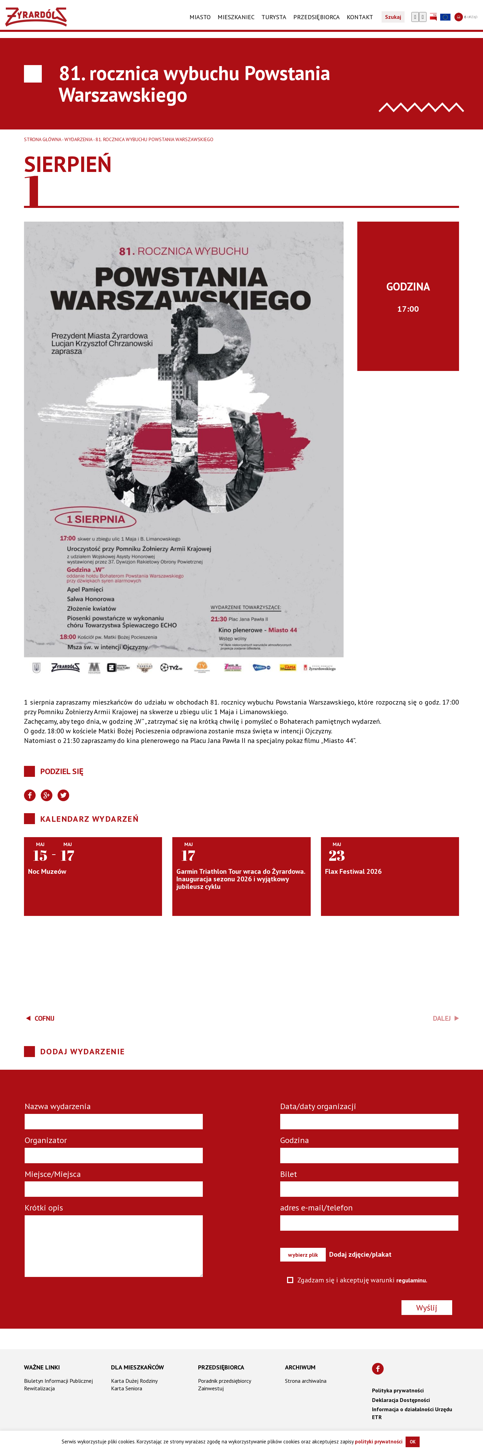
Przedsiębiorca (221, 1367)
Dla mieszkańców (137, 1367)
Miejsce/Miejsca (53, 1174)
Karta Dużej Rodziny (134, 1380)
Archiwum (300, 1367)
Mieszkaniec (236, 23)
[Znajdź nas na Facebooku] (378, 1369)
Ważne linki (42, 1367)
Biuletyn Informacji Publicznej (58, 1380)
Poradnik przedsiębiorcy (224, 1380)
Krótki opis (44, 1207)
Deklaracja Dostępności (401, 1399)
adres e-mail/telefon (316, 1207)
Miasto (200, 23)
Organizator (46, 1140)
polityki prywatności (378, 1441)
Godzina (294, 1140)
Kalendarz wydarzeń (89, 819)
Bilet (288, 1174)
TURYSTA (273, 23)
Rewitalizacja (39, 1388)
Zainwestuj (211, 1388)
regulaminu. (414, 1280)
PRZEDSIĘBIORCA (316, 23)
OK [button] (413, 1442)
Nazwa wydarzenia (58, 1106)
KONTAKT (360, 23)
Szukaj (393, 23)
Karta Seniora (126, 1388)
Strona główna (42, 139)
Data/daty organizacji (318, 1106)
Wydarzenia (78, 139)
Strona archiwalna (305, 1380)
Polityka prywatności (398, 1390)
